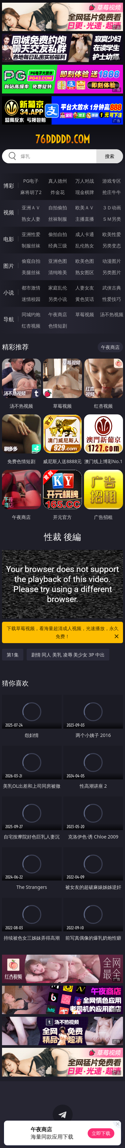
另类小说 (57, 299)
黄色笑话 (84, 299)
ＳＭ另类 (111, 219)
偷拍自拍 (57, 234)
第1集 (13, 654)
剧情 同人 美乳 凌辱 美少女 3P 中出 (68, 654)
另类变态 (111, 245)
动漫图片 (111, 261)
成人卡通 (84, 234)
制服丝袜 (31, 245)
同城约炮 (31, 314)
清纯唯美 (57, 272)
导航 (8, 319)
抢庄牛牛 (111, 192)
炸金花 (58, 192)
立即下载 (101, 1133)
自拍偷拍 (57, 207)
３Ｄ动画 (111, 207)
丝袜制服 (57, 219)
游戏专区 (111, 181)
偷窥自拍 (31, 261)
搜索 (109, 156)
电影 (8, 239)
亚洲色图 (57, 261)
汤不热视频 (111, 314)
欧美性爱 (111, 234)
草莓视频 (84, 314)
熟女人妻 (31, 219)
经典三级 (57, 245)
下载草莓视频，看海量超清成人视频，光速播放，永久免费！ (63, 632)
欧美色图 (84, 261)
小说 (8, 292)
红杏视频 (31, 326)
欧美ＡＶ (84, 207)
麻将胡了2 (31, 192)
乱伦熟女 (84, 245)
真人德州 (57, 181)
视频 (8, 212)
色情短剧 (57, 326)
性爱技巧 (111, 299)
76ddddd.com (62, 139)
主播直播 (84, 219)
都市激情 (31, 287)
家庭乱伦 (57, 287)
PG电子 (31, 181)
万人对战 (84, 181)
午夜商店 (57, 314)
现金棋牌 (84, 192)
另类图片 (111, 272)
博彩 (8, 185)
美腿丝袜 (31, 272)
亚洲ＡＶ (31, 207)
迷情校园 (31, 299)
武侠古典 (111, 287)
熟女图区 (84, 272)
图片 (8, 265)
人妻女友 (84, 287)
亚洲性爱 (31, 234)
